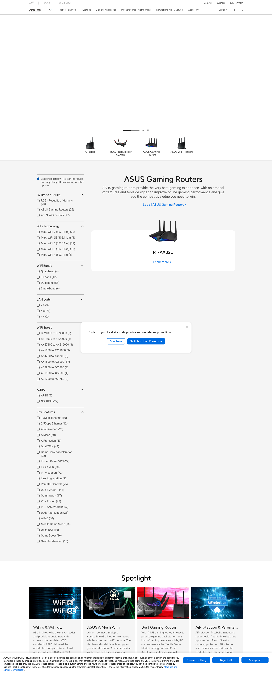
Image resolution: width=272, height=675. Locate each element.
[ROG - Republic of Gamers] (120, 148)
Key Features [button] (60, 412)
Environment (236, 3)
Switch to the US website (146, 341)
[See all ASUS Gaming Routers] (164, 205)
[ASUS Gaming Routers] (151, 148)
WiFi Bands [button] (60, 265)
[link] (35, 10)
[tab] (131, 130)
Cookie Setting (196, 660)
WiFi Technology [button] (60, 226)
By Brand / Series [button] (60, 195)
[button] (208, 3)
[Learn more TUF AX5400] (136, 133)
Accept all (255, 660)
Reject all (226, 660)
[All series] (90, 148)
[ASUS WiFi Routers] (182, 148)
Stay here (116, 341)
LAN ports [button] (60, 299)
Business (220, 3)
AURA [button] (60, 390)
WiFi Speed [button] (60, 327)
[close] (187, 326)
